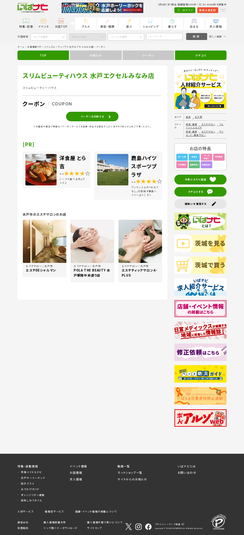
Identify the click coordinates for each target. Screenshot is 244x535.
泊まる (194, 26)
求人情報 (215, 26)
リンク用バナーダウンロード (60, 528)
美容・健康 (107, 26)
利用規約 (23, 528)
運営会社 (23, 522)
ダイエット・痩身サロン (205, 133)
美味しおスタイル (31, 500)
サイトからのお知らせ (132, 479)
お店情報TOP (34, 46)
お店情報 (76, 473)
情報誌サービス (54, 511)
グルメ (86, 26)
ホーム (21, 46)
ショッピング (151, 26)
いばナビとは (187, 466)
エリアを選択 (40, 36)
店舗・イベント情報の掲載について (96, 511)
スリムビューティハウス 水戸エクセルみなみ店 (69, 46)
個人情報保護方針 (55, 522)
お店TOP (61, 26)
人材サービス (25, 511)
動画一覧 (124, 466)
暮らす (172, 26)
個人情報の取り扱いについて (104, 522)
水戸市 (198, 116)
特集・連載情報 (27, 466)
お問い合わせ (187, 473)
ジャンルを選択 (119, 36)
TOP (43, 55)
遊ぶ (129, 26)
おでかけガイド (30, 489)
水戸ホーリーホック (33, 477)
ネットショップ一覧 (130, 473)
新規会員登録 (196, 10)
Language (218, 10)
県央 (188, 116)
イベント (43, 26)
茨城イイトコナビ (31, 472)
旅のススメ (27, 483)
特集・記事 (26, 26)
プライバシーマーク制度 (168, 524)
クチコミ (200, 55)
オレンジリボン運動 (32, 495)
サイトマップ (94, 528)
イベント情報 (78, 466)
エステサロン (208, 124)
